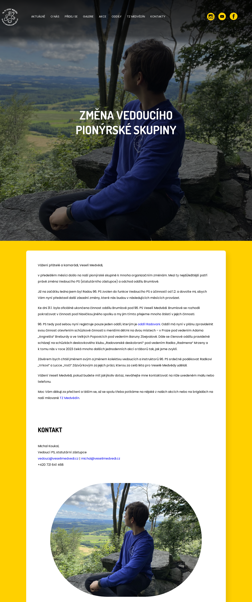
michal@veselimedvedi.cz (100, 458)
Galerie (88, 16)
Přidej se (71, 16)
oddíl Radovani (149, 324)
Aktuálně (38, 16)
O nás (55, 16)
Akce (102, 16)
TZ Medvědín (136, 16)
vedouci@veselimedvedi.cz (58, 458)
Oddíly (117, 16)
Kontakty (157, 16)
